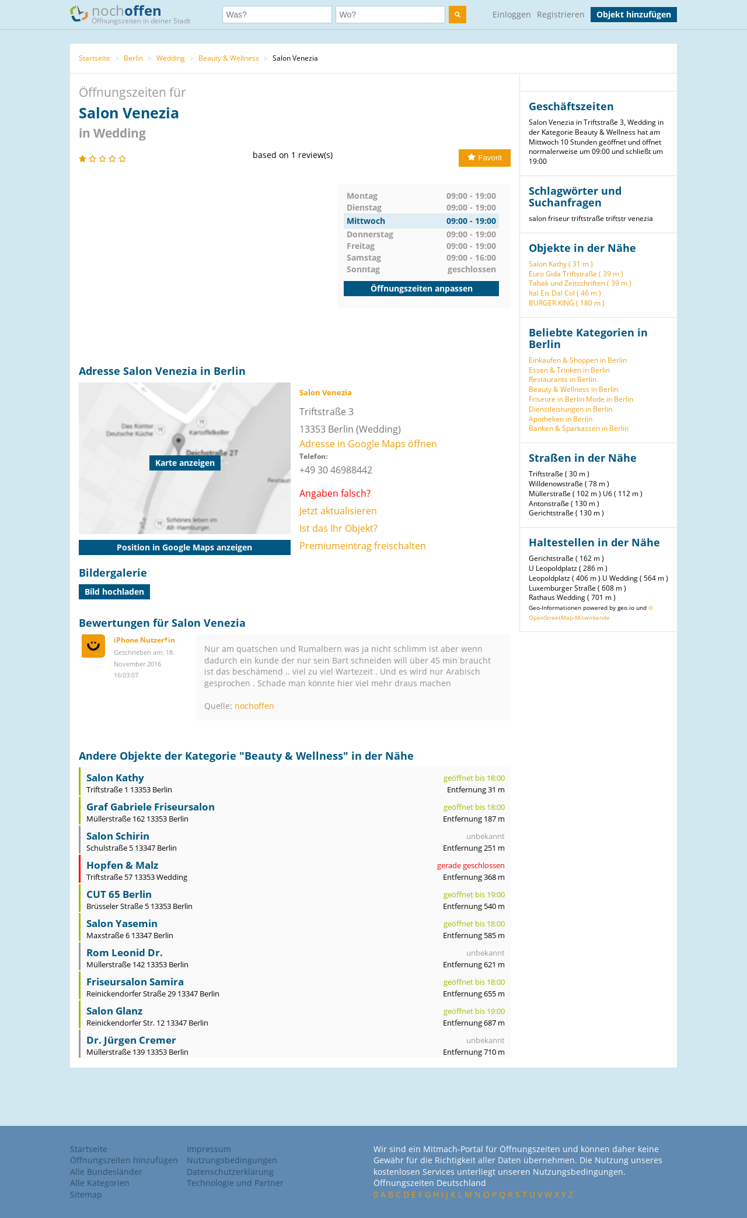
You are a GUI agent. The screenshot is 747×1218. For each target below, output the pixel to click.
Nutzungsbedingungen (232, 1160)
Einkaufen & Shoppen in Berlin (578, 360)
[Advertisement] (208, 266)
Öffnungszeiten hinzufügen (124, 1160)
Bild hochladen (114, 591)
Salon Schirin (117, 836)
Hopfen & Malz (122, 865)
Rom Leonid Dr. (124, 952)
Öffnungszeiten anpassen (422, 288)
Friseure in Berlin (556, 399)
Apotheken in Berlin (560, 419)
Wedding (170, 58)
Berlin (133, 58)
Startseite (94, 58)
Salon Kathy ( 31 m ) (561, 264)
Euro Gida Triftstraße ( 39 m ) (576, 274)
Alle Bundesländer (106, 1171)
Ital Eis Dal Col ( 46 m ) (565, 293)
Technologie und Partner (235, 1182)
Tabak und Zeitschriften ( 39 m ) (580, 283)
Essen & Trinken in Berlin (569, 370)
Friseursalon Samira (135, 981)
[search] (457, 14)
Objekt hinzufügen (633, 14)
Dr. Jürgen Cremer (131, 1040)
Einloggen (512, 14)
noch (135, 14)
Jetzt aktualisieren (338, 510)
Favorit (484, 157)
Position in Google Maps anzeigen (184, 547)
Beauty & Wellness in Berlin (573, 389)
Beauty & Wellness (228, 58)
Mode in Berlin (609, 399)
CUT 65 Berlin (119, 894)
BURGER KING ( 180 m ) (567, 303)
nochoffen (254, 705)
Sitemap (86, 1194)
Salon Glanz (114, 1010)
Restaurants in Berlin (562, 379)
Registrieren (561, 14)
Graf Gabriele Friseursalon (150, 806)
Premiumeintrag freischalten (362, 545)
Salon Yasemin (122, 923)
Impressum (209, 1148)
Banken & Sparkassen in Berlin (579, 428)
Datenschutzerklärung (230, 1171)
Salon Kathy (115, 777)
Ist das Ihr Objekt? (338, 528)
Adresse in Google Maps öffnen (368, 443)
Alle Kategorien (100, 1182)
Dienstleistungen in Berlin (570, 409)
